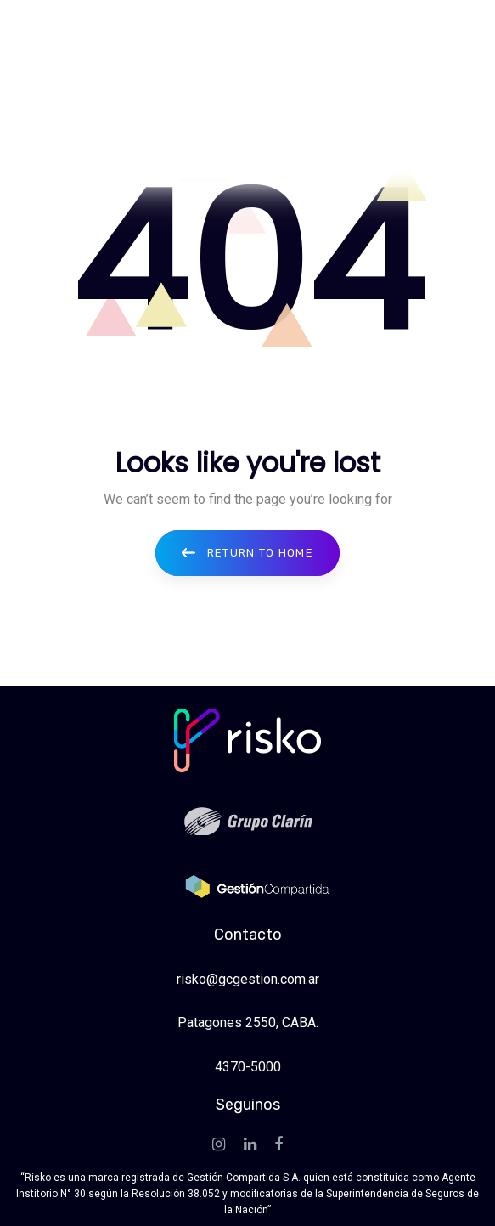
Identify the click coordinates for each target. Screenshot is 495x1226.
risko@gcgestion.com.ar (248, 979)
